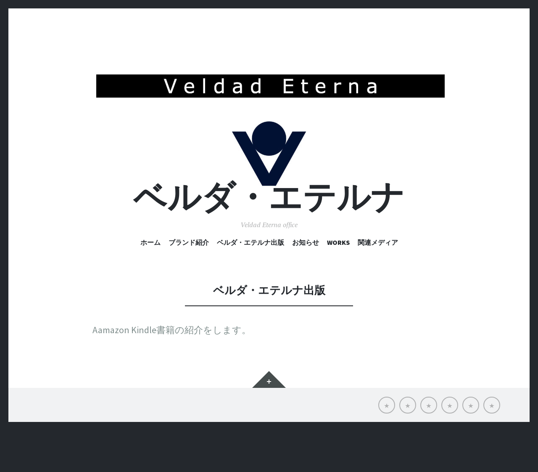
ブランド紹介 (189, 284)
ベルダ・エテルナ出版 (250, 284)
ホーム (150, 284)
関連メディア (378, 284)
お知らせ (305, 284)
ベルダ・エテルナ (269, 239)
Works (338, 284)
